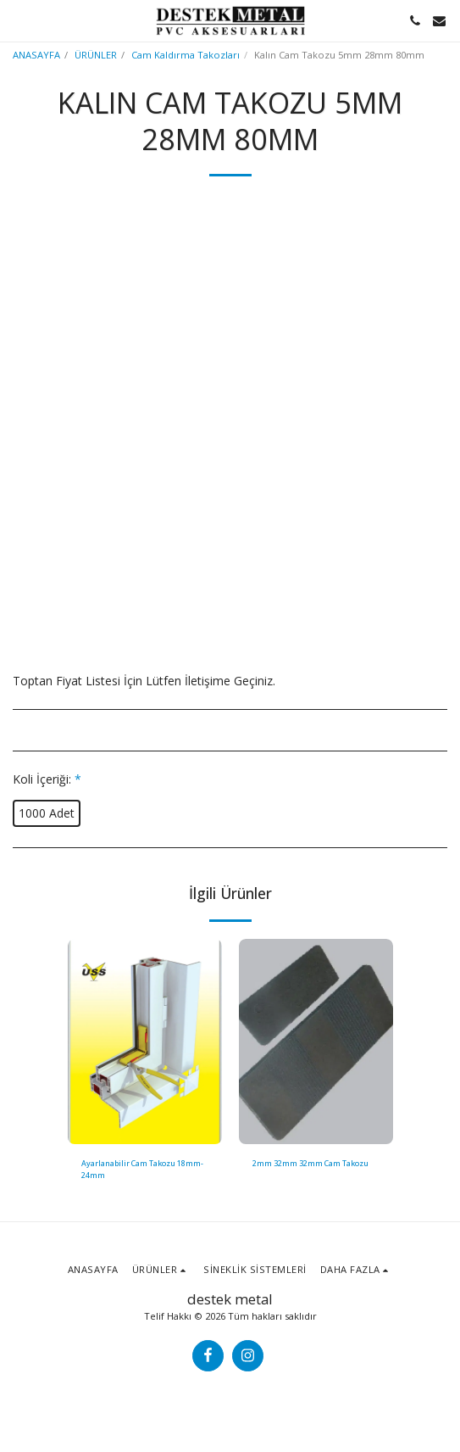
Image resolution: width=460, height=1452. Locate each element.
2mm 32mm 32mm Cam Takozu (310, 1163)
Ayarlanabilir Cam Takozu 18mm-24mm (142, 1169)
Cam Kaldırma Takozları (185, 54)
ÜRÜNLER (96, 54)
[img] (145, 1042)
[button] (18, 20)
